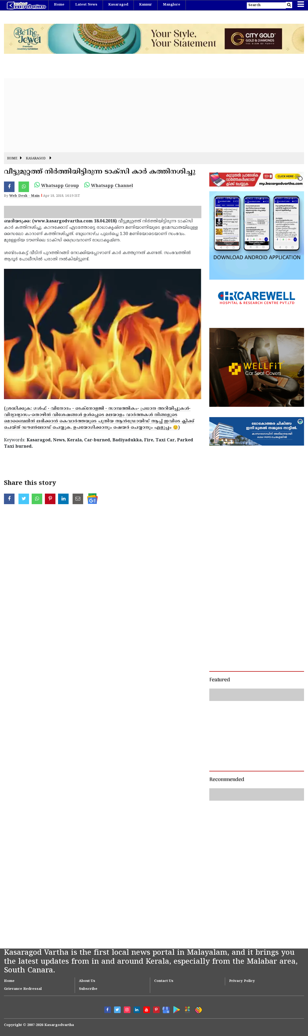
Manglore (171, 5)
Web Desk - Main (24, 196)
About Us (87, 981)
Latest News (86, 5)
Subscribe (88, 989)
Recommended (226, 780)
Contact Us (163, 981)
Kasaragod (118, 5)
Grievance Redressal (23, 989)
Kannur (145, 5)
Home (59, 5)
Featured (219, 680)
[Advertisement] (154, 115)
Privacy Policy (242, 981)
